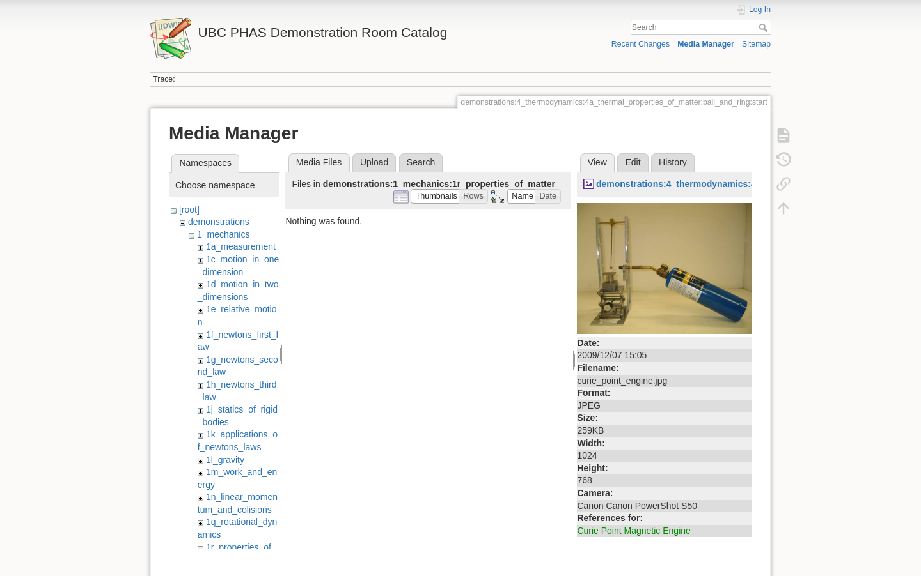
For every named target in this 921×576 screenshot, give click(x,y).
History (673, 162)
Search (765, 27)
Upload (374, 162)
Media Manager (705, 44)
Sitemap (756, 44)
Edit (632, 162)
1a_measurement (241, 246)
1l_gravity (225, 460)
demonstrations (218, 221)
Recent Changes (640, 44)
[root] (189, 209)
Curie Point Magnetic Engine (633, 531)
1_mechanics (223, 234)
